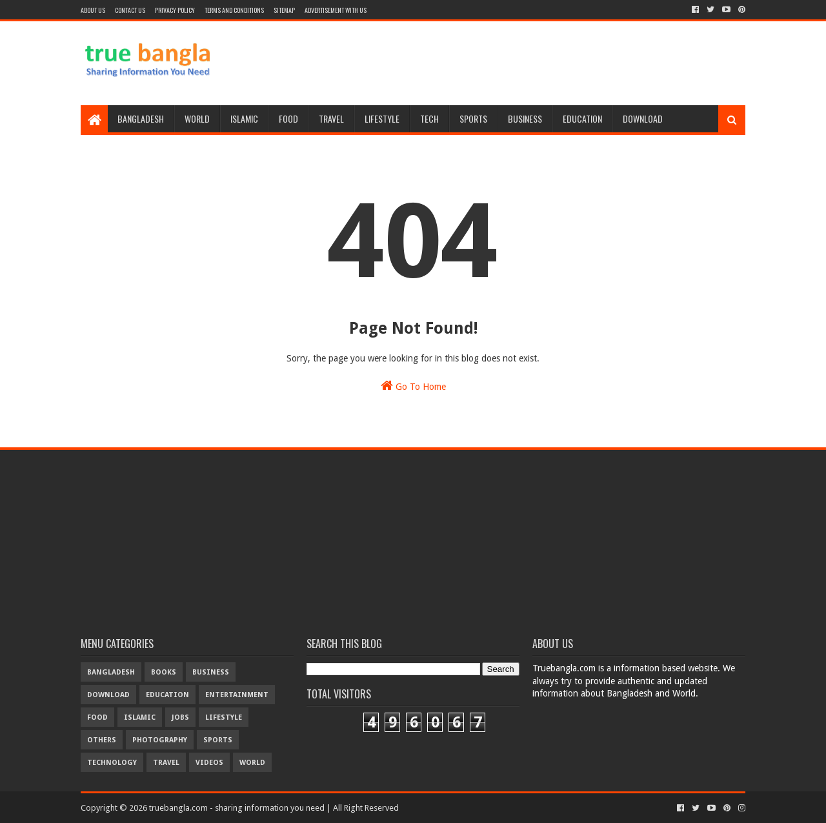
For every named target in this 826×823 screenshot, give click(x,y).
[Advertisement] (510, 63)
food (97, 717)
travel (166, 762)
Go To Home (413, 385)
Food (288, 118)
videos (209, 762)
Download (643, 118)
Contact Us (130, 10)
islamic (140, 717)
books (163, 672)
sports (217, 740)
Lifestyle (382, 118)
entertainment (236, 695)
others (101, 740)
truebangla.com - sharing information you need (237, 808)
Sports (473, 118)
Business (525, 118)
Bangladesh (140, 118)
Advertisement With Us (336, 10)
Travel (331, 118)
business (210, 672)
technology (112, 762)
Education (582, 118)
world (252, 762)
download (108, 695)
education (167, 695)
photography (159, 740)
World (197, 118)
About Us (93, 10)
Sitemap (284, 10)
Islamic (244, 118)
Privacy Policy (175, 10)
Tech (429, 118)
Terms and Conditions (234, 10)
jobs (180, 717)
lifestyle (223, 717)
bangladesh (111, 672)
